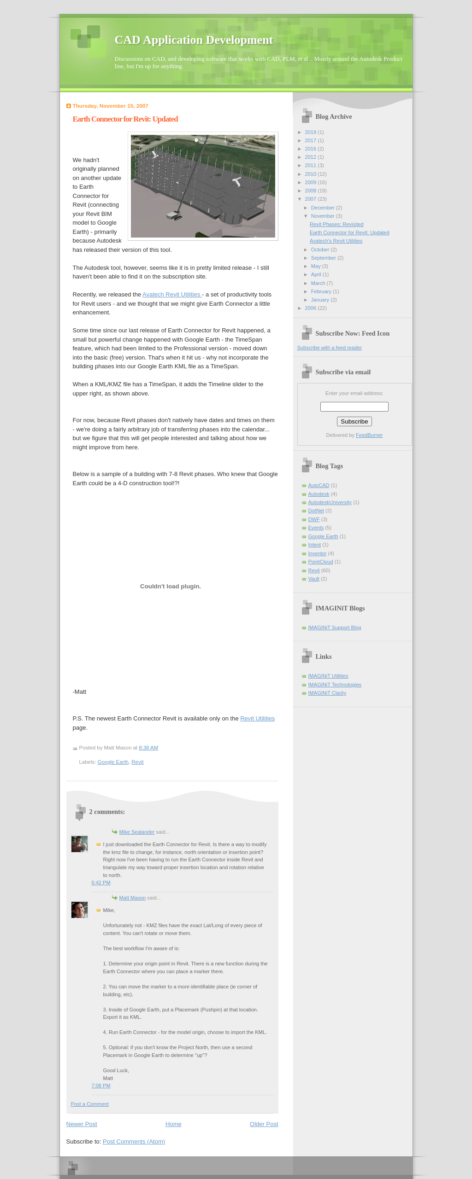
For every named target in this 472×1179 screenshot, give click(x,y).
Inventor (317, 553)
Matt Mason (132, 897)
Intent (314, 544)
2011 (311, 165)
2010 (311, 174)
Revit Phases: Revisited (337, 224)
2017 (311, 140)
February (322, 291)
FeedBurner (369, 435)
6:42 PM (101, 882)
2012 (311, 157)
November (323, 216)
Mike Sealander (137, 832)
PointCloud (320, 561)
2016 (311, 148)
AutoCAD (319, 485)
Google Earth (113, 762)
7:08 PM (101, 1085)
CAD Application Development (194, 39)
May (316, 266)
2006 (311, 308)
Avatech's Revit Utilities (336, 241)
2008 (311, 190)
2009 (311, 182)
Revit (137, 762)
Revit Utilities (257, 718)
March (319, 283)
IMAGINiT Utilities (328, 676)
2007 (311, 199)
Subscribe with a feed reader (329, 347)
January (320, 299)
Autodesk (319, 494)
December (323, 207)
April (317, 274)
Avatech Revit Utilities (172, 294)
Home (173, 1124)
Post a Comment (90, 1104)
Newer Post (81, 1124)
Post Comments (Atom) (134, 1141)
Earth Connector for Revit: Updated (125, 119)
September (324, 258)
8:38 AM (148, 747)
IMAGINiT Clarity (327, 693)
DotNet (316, 510)
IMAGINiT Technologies (335, 684)
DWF (314, 519)
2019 (311, 132)
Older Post (264, 1124)
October (320, 249)
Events (316, 527)
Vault (313, 578)
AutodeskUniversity (330, 502)
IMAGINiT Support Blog (334, 627)
